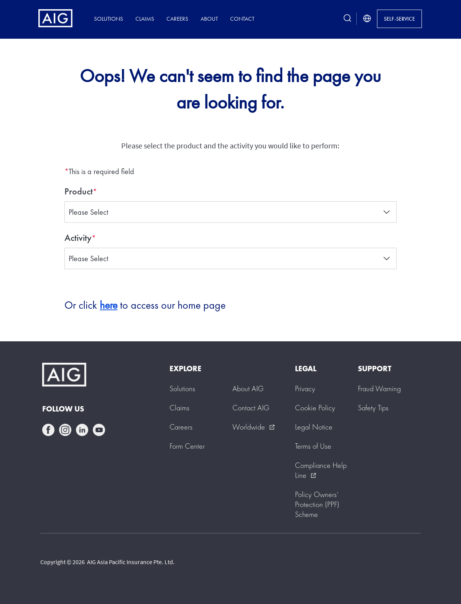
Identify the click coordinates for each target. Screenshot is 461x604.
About (209, 18)
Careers (177, 18)
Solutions (108, 18)
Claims (144, 18)
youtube (99, 430)
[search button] (347, 18)
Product (78, 191)
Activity (78, 238)
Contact (242, 18)
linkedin (82, 430)
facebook (48, 430)
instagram (65, 430)
